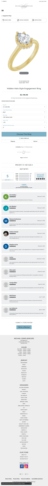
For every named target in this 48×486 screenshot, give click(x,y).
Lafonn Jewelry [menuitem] (24, 442)
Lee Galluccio (13, 308)
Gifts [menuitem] (24, 380)
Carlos (11, 257)
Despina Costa (13, 244)
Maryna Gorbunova (15, 219)
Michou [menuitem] (24, 444)
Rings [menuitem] (24, 364)
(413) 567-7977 (24, 82)
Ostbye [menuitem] (24, 421)
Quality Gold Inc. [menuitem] (24, 423)
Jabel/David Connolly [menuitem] (24, 405)
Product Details (24, 165)
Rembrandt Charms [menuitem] (24, 425)
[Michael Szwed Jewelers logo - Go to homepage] (24, 6)
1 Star (17, 180)
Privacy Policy (24, 456)
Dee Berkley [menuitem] (24, 395)
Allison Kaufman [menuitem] (24, 387)
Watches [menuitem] (24, 376)
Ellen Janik (12, 270)
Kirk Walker (12, 195)
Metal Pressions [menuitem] (24, 436)
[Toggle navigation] (2, 10)
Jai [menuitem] (24, 407)
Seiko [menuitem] (24, 446)
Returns (35, 141)
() (30, 173)
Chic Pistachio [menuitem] (24, 391)
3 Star (17, 176)
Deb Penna (12, 295)
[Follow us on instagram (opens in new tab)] (26, 466)
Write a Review (24, 327)
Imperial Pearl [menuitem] (24, 401)
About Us (24, 454)
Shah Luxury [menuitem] (24, 432)
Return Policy (24, 458)
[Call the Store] (24, 343)
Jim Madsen (12, 206)
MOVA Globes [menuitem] (24, 417)
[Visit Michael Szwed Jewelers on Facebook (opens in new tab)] (22, 466)
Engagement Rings (7, 15)
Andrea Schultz (13, 232)
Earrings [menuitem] (24, 366)
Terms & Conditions (25, 478)
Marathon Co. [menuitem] (24, 413)
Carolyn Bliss (13, 282)
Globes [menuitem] (24, 378)
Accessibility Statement (37, 478)
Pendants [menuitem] (24, 374)
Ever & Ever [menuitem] (24, 397)
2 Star (17, 178)
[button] (4, 1)
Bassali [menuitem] (24, 389)
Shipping (13, 141)
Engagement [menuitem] (24, 362)
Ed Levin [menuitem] (24, 440)
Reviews (24, 169)
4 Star (17, 175)
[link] (42, 1)
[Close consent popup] (30, 483)
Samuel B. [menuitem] (24, 430)
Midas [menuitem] (24, 415)
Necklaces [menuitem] (24, 368)
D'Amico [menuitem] (24, 393)
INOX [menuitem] (24, 403)
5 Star (17, 173)
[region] (24, 52)
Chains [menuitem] (24, 370)
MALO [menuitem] (24, 411)
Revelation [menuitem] (24, 427)
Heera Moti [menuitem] (24, 399)
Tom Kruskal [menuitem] (24, 448)
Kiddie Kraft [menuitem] (24, 409)
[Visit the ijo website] (26, 474)
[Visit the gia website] (21, 474)
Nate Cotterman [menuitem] (24, 419)
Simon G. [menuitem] (24, 434)
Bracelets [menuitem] (24, 372)
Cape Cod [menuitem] (24, 438)
